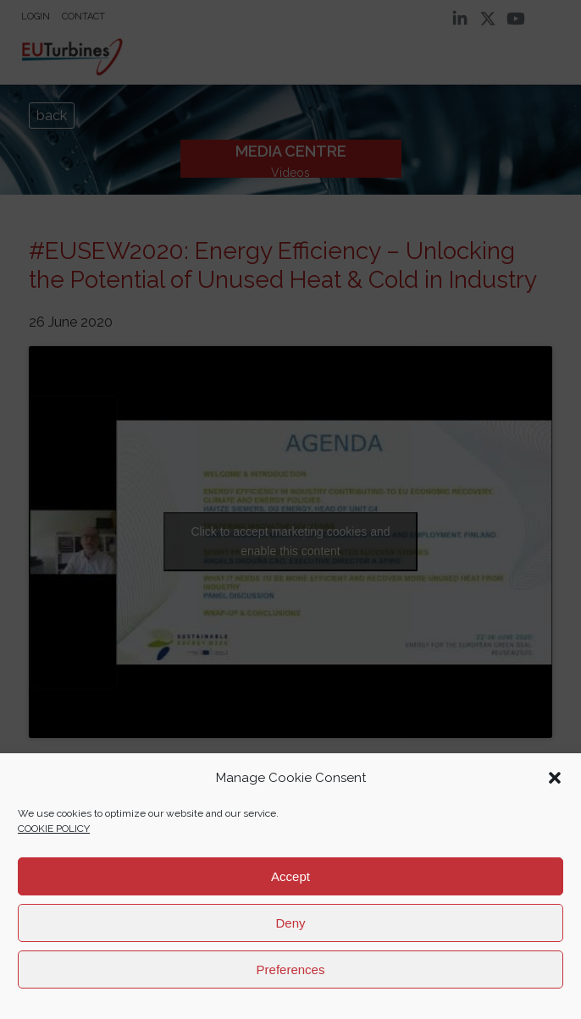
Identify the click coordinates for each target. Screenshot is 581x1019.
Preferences (291, 969)
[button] (554, 777)
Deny (290, 923)
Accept (290, 876)
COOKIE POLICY (54, 828)
